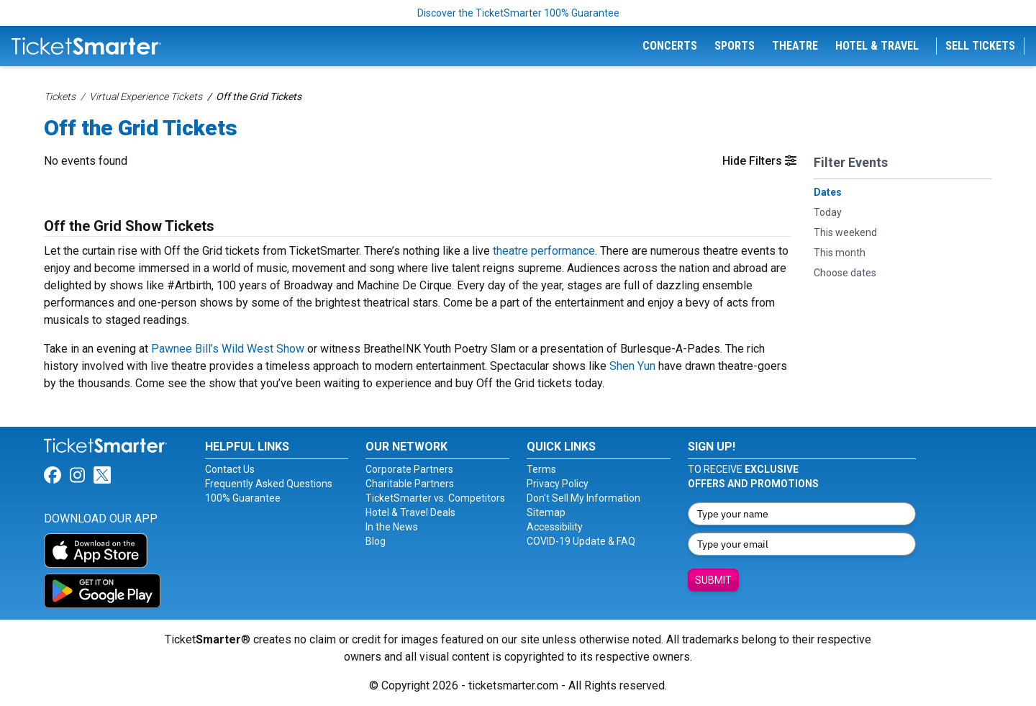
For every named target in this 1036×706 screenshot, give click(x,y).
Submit (713, 580)
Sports (734, 46)
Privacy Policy (558, 483)
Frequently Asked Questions (268, 483)
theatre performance (544, 251)
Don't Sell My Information (583, 498)
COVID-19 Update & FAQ (581, 541)
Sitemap (546, 512)
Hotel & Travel (877, 46)
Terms (541, 469)
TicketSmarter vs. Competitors (435, 498)
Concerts (669, 46)
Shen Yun (632, 366)
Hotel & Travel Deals (410, 512)
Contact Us (230, 469)
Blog (375, 541)
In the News (391, 527)
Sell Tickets (980, 46)
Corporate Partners (409, 469)
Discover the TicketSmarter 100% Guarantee (518, 13)
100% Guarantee (243, 498)
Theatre (795, 46)
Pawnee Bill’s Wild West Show (227, 349)
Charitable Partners (409, 483)
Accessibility (555, 527)
